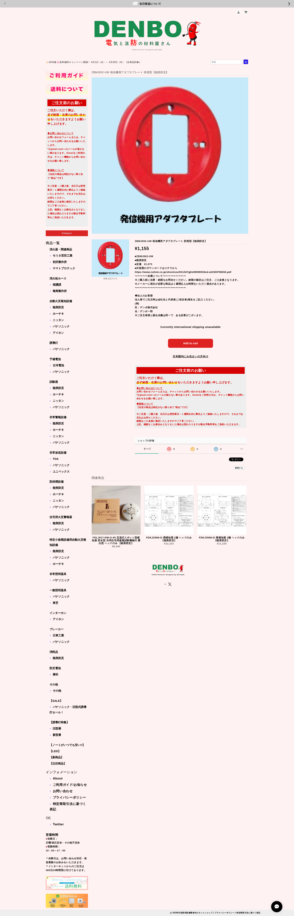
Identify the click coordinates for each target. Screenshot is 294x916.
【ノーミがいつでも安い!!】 (67, 745)
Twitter (58, 824)
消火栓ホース (58, 278)
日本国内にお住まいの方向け (190, 356)
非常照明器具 (58, 574)
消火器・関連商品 (61, 249)
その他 (54, 684)
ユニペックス (61, 471)
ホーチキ (58, 313)
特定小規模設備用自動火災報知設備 (68, 542)
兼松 (55, 674)
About (58, 778)
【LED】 (55, 751)
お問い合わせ (63, 791)
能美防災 (58, 307)
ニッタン (58, 320)
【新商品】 (57, 757)
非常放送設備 (58, 452)
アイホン (58, 332)
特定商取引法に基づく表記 (248, 913)
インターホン (58, 612)
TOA (55, 458)
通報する (239, 468)
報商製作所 (60, 291)
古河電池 (58, 365)
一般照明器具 (58, 590)
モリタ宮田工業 (62, 255)
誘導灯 (54, 342)
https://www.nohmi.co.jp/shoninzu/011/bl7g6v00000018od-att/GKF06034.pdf (183, 272)
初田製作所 (60, 262)
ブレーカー (57, 629)
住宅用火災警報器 (61, 517)
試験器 (54, 381)
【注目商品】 (58, 763)
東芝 (55, 602)
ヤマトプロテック (64, 268)
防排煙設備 (57, 481)
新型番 (57, 734)
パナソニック (61, 326)
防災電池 (55, 668)
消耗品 (54, 651)
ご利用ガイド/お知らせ (70, 785)
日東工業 (58, 635)
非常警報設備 (58, 417)
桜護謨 (57, 284)
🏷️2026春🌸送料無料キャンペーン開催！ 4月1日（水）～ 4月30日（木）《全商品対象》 (93, 62)
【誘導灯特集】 (59, 722)
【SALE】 (56, 700)
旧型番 (57, 728)
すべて (147, 448)
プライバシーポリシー (69, 797)
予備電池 (55, 359)
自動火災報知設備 (61, 301)
